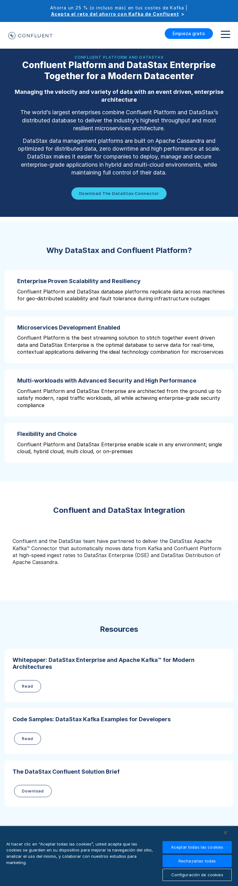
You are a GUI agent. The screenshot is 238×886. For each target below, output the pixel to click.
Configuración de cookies (197, 874)
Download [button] (33, 790)
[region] (119, 856)
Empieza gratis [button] (189, 33)
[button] (119, 290)
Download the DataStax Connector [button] (119, 193)
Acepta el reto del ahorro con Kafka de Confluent (115, 14)
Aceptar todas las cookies (197, 847)
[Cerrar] (225, 833)
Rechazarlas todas (197, 860)
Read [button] (27, 686)
